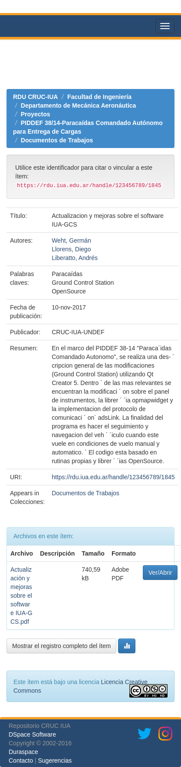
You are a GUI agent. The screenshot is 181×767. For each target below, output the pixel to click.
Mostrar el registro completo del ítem (61, 645)
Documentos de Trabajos (57, 140)
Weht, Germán (71, 240)
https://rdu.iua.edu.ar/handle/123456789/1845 (113, 477)
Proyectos (35, 114)
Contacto (21, 760)
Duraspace (23, 751)
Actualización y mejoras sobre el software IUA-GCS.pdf (21, 595)
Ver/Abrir (160, 572)
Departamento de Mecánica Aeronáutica (78, 105)
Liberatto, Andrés (75, 257)
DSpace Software (32, 734)
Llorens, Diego (71, 249)
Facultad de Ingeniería (99, 96)
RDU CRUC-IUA (35, 96)
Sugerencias (55, 760)
